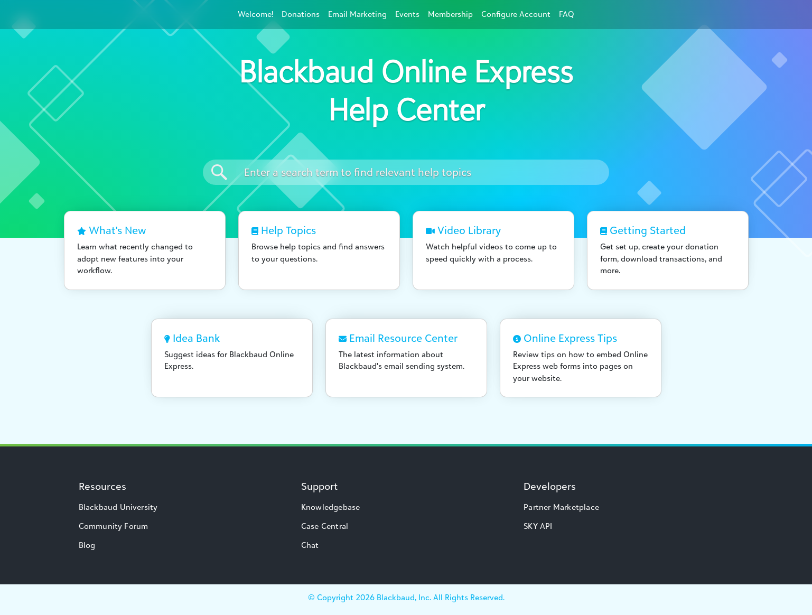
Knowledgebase (330, 507)
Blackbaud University (118, 507)
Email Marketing (357, 14)
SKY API (538, 526)
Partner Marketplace (561, 507)
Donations (301, 14)
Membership (450, 14)
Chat (310, 545)
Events (407, 14)
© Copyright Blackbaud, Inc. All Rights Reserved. (406, 597)
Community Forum (113, 526)
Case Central (324, 526)
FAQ (566, 14)
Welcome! (255, 14)
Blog (87, 545)
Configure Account (515, 14)
